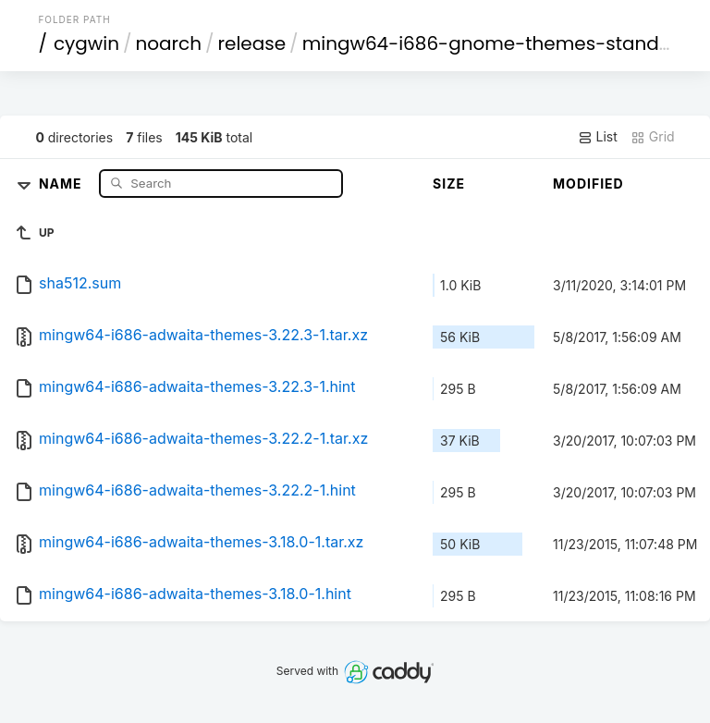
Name (62, 182)
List (598, 137)
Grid (652, 137)
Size (449, 183)
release (252, 43)
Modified (588, 183)
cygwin (86, 43)
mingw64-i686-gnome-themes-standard (497, 43)
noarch (169, 43)
